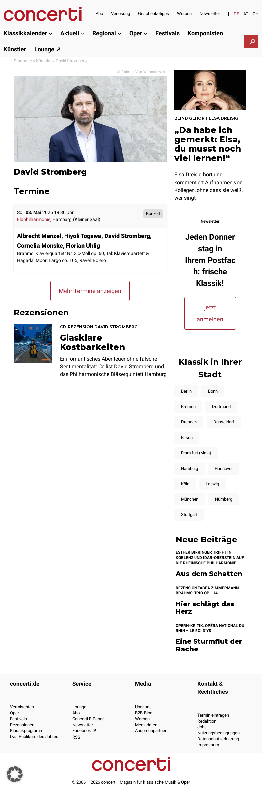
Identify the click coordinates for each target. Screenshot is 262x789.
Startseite (23, 60)
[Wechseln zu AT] (245, 14)
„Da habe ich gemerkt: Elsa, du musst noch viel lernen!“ (207, 144)
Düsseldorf (223, 421)
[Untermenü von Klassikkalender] (50, 33)
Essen (187, 437)
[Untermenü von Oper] (145, 33)
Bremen (188, 406)
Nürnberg (223, 499)
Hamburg (189, 468)
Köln (185, 483)
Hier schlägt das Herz (205, 607)
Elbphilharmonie (33, 219)
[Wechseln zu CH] (255, 14)
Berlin (186, 391)
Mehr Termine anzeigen (90, 290)
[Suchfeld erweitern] (252, 41)
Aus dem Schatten (209, 574)
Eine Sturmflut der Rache (209, 645)
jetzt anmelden (210, 313)
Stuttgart (189, 514)
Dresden (189, 421)
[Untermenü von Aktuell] (83, 33)
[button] (14, 774)
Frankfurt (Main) (196, 452)
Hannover (224, 468)
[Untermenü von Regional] (119, 33)
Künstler (44, 60)
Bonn (213, 391)
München (189, 499)
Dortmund (221, 406)
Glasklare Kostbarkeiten (92, 342)
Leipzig (212, 483)
